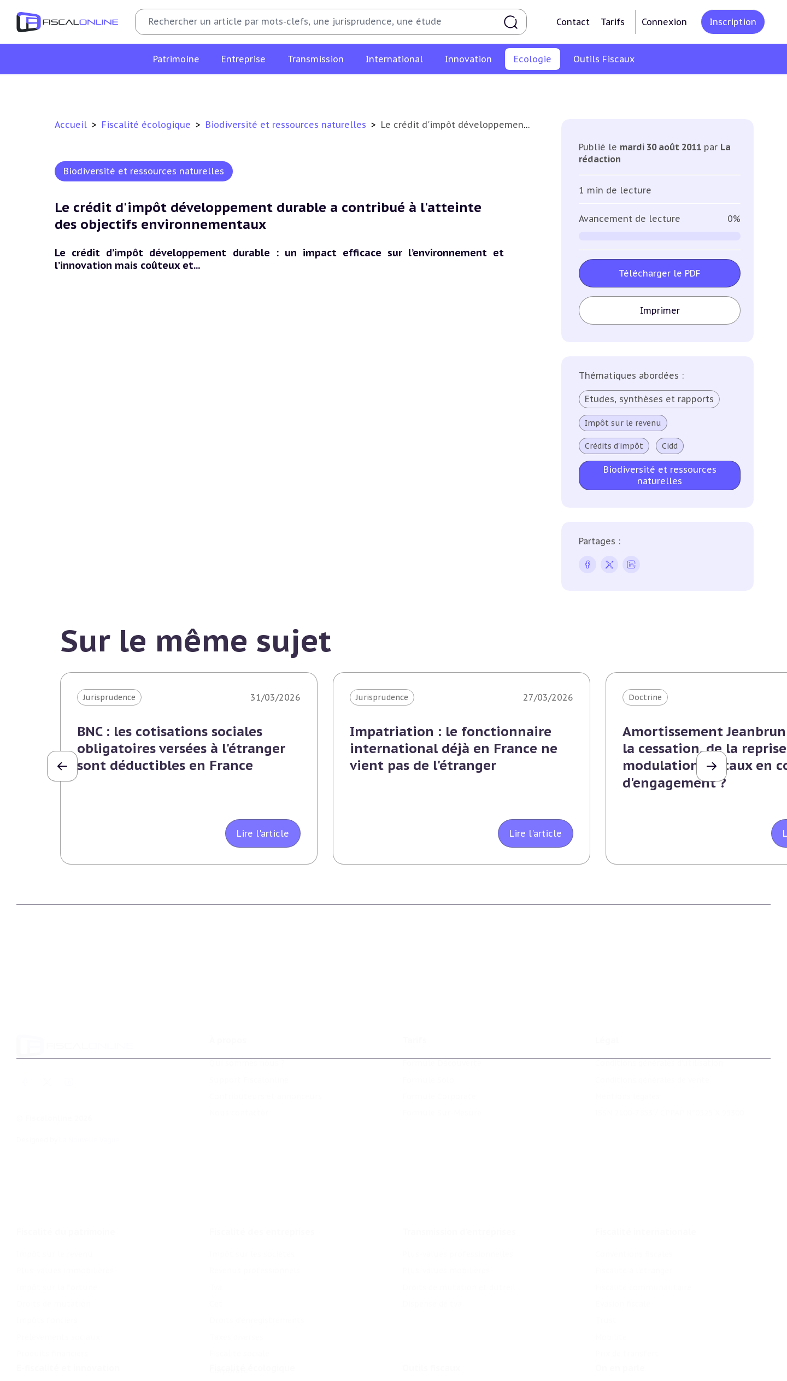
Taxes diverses (236, 1295)
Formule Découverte (441, 1032)
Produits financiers (52, 1312)
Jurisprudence (109, 697)
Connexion (664, 21)
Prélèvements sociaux (58, 1295)
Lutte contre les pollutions (266, 90)
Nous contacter (238, 1082)
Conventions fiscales (634, 1212)
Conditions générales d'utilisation (659, 1032)
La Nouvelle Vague (89, 1109)
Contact (573, 21)
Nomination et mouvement (647, 1358)
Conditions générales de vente (652, 1049)
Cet (215, 1262)
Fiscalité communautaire (643, 1245)
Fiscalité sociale (239, 1312)
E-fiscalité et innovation (68, 1335)
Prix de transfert (627, 1312)
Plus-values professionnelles (457, 1212)
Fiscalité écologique (147, 124)
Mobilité (611, 1295)
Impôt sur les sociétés (252, 1212)
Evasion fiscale (622, 1262)
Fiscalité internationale (645, 1189)
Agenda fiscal (426, 1374)
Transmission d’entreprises (459, 1189)
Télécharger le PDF (660, 273)
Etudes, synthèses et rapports (649, 398)
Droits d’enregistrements (256, 1279)
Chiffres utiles (430, 1358)
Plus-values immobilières (65, 1229)
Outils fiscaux (431, 1335)
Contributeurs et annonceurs (265, 1066)
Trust (605, 1279)
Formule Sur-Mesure (441, 1082)
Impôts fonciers (47, 1279)
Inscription (732, 21)
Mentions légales (627, 1066)
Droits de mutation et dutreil (458, 1245)
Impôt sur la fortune (56, 1245)
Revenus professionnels (254, 1229)
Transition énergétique (529, 90)
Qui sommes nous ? (247, 1032)
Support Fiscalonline (249, 1049)
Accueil (71, 124)
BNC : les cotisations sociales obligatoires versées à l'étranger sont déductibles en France (181, 748)
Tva (215, 1245)
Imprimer (660, 310)
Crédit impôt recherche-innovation (82, 1358)
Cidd (670, 446)
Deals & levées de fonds (640, 1374)
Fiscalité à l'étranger (633, 1229)
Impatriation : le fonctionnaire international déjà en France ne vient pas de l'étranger (453, 748)
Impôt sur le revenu (623, 423)
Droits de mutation (53, 1262)
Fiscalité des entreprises (262, 1189)
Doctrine (645, 697)
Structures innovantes (59, 1374)
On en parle (620, 1335)
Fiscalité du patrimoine (65, 1189)
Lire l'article (263, 833)
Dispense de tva (432, 1262)
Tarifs (613, 21)
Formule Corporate (439, 1066)
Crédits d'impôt (614, 446)
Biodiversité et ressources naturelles (402, 90)
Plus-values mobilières (446, 1229)
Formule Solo (428, 1049)
